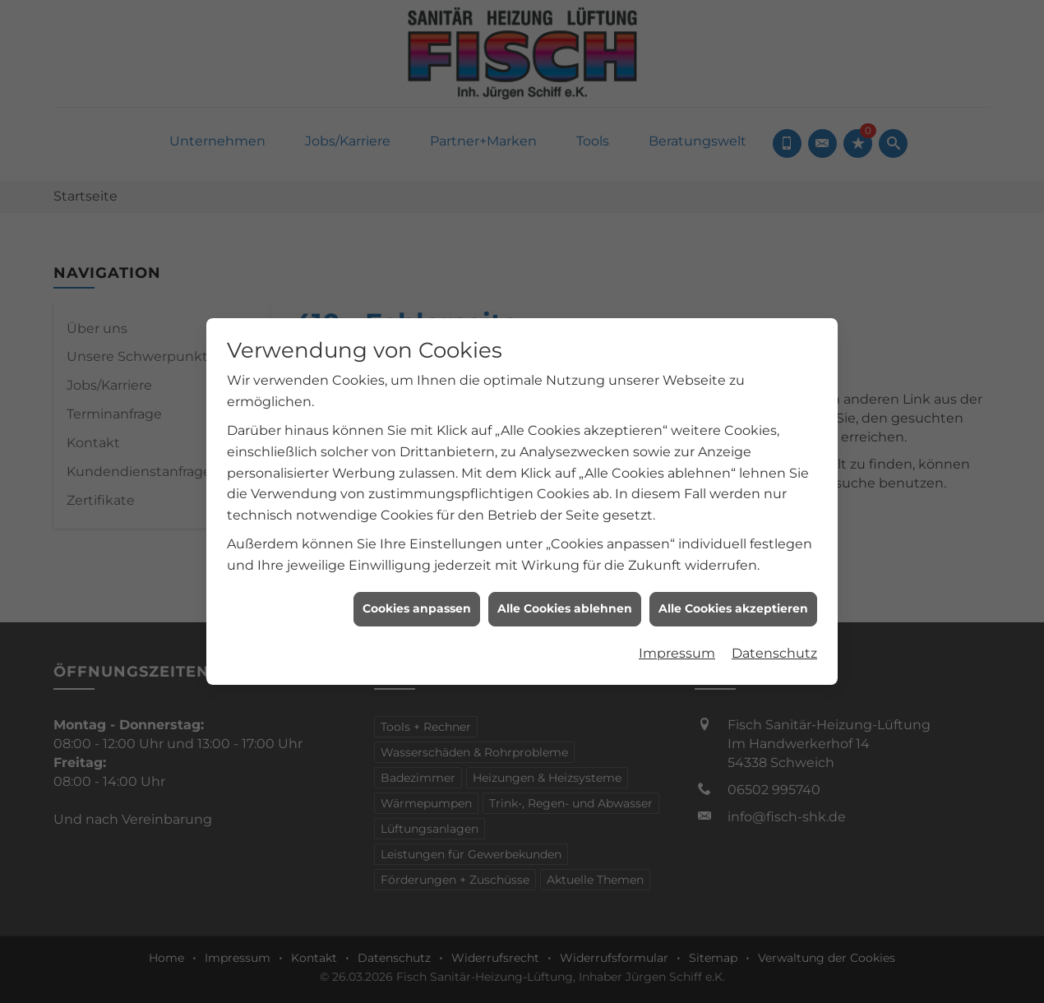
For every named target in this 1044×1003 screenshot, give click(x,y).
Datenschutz (774, 648)
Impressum (677, 648)
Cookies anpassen (417, 603)
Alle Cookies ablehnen (564, 603)
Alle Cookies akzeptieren (733, 603)
